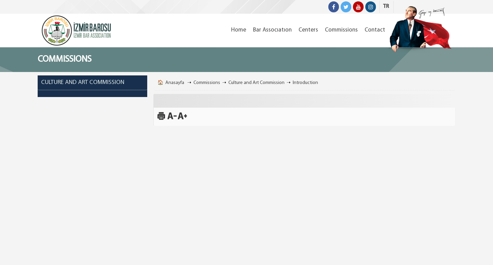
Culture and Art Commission (256, 82)
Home (238, 30)
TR (386, 6)
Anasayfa (174, 82)
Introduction (305, 82)
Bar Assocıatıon (272, 30)
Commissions (341, 30)
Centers (308, 30)
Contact (375, 30)
